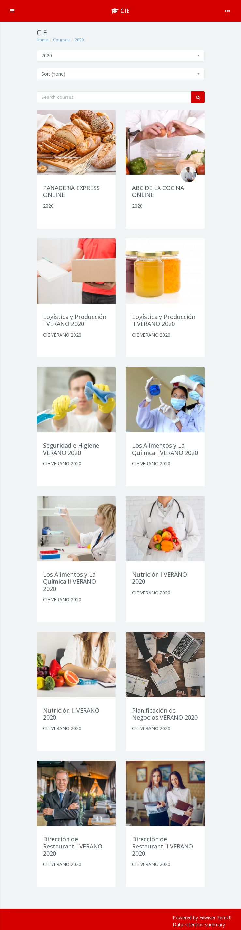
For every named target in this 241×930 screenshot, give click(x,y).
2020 (79, 40)
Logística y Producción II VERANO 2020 (163, 320)
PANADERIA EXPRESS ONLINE (71, 191)
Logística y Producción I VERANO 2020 (74, 320)
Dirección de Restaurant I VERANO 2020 (72, 846)
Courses (61, 40)
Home (42, 40)
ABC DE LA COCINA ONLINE (158, 191)
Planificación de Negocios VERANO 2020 (165, 713)
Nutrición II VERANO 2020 (71, 713)
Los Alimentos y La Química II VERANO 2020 (69, 581)
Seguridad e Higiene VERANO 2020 (71, 449)
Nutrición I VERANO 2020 (159, 577)
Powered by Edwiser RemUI (202, 917)
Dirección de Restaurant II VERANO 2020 (162, 846)
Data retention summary (199, 925)
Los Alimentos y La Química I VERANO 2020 (165, 449)
